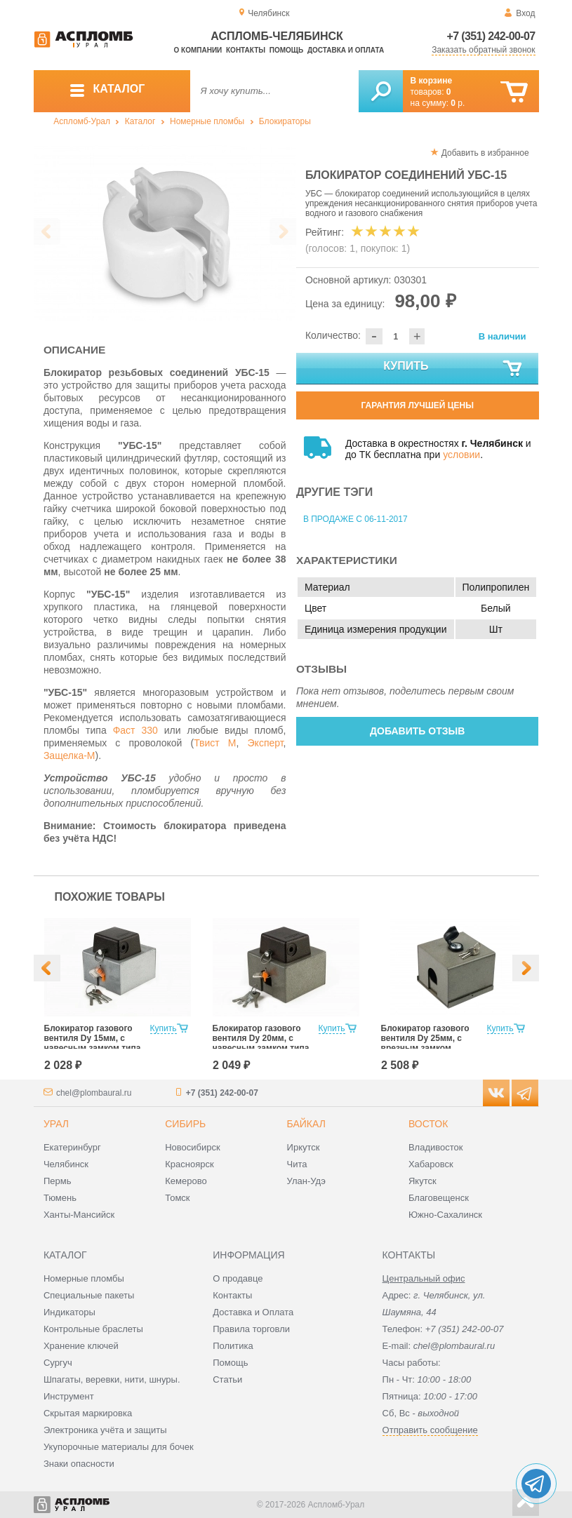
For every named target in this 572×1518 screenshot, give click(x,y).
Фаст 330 (135, 730)
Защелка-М (69, 755)
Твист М (215, 742)
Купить (453, 369)
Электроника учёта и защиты (105, 1430)
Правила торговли (251, 1329)
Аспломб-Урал (81, 121)
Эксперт (266, 742)
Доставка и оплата (345, 50)
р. (458, 103)
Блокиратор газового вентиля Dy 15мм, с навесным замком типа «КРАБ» (92, 1043)
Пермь (58, 1181)
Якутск (422, 1181)
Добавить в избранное (485, 153)
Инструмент (69, 1396)
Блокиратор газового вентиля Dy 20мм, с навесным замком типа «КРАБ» (261, 1043)
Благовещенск (438, 1198)
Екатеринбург (72, 1147)
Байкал (306, 1123)
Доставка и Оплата (253, 1312)
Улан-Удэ (306, 1181)
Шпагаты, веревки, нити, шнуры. (112, 1379)
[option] (165, 233)
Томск (177, 1198)
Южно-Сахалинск (445, 1214)
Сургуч (58, 1362)
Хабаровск (430, 1164)
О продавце (237, 1278)
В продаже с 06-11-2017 (355, 519)
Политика (233, 1346)
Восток (428, 1123)
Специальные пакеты (89, 1295)
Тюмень (60, 1198)
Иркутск (303, 1147)
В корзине (432, 81)
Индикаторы (69, 1312)
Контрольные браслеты (93, 1329)
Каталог (140, 121)
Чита (297, 1164)
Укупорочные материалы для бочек (119, 1447)
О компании (198, 50)
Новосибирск (192, 1147)
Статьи (227, 1379)
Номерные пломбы (207, 121)
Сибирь (185, 1123)
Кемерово (185, 1181)
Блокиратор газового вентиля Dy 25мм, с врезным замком (425, 1038)
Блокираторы (285, 121)
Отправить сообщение (430, 1430)
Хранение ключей (81, 1346)
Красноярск (189, 1164)
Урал (56, 1123)
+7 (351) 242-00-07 (491, 36)
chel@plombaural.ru (94, 1093)
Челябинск (66, 1164)
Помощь (286, 50)
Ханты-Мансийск (79, 1214)
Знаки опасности (79, 1463)
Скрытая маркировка (88, 1413)
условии (461, 454)
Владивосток (435, 1147)
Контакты (245, 50)
